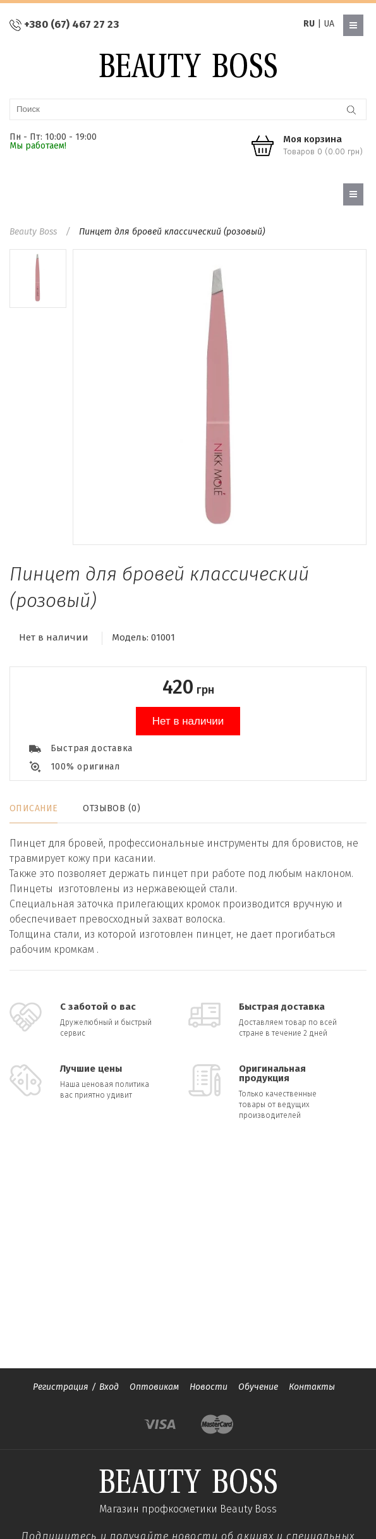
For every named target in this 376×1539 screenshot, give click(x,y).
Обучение (258, 1387)
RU (309, 23)
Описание (33, 808)
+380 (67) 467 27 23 (71, 24)
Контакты (312, 1387)
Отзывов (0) (111, 808)
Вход (109, 1387)
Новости (208, 1387)
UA (329, 23)
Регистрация (60, 1387)
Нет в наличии (188, 721)
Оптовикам (154, 1387)
